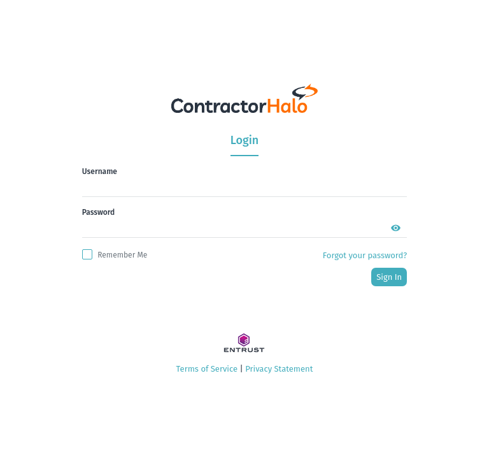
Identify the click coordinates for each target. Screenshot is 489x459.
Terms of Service (206, 369)
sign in (389, 277)
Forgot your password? (365, 255)
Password (98, 212)
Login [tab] (244, 140)
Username (99, 171)
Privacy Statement (279, 369)
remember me (122, 255)
